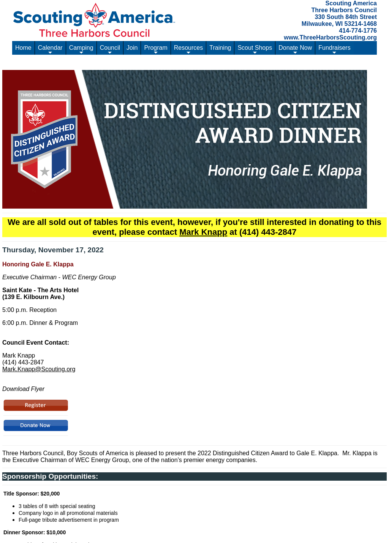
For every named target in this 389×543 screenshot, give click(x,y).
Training (220, 47)
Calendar (50, 49)
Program (155, 49)
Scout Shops (254, 49)
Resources (188, 49)
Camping (81, 49)
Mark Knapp (203, 232)
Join (132, 47)
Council (110, 49)
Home (23, 47)
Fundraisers (334, 49)
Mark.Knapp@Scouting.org (38, 369)
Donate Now (295, 49)
